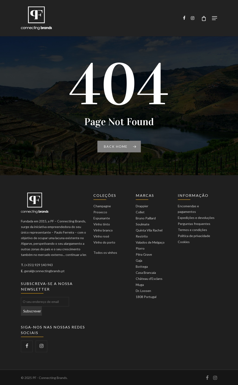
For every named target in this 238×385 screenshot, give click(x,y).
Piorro (140, 248)
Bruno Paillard (146, 218)
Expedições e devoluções (196, 218)
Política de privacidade (194, 236)
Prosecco (100, 212)
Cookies (184, 242)
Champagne (102, 206)
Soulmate (142, 224)
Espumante (101, 218)
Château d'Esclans (149, 279)
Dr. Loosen (143, 291)
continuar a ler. (76, 255)
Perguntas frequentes (194, 224)
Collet (140, 212)
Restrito (142, 236)
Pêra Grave (144, 254)
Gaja (139, 260)
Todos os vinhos (105, 252)
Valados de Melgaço (150, 242)
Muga (140, 285)
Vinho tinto (101, 224)
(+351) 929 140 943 (38, 265)
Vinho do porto (104, 242)
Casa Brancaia (146, 273)
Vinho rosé (101, 236)
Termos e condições (192, 230)
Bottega (142, 266)
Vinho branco (103, 230)
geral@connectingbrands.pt (44, 271)
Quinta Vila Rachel (149, 230)
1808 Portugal (146, 297)
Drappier (142, 206)
